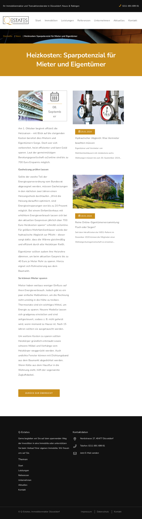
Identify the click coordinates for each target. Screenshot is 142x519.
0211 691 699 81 (129, 6)
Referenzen (83, 20)
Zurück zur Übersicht (39, 393)
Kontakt (132, 20)
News (18, 36)
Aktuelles (119, 20)
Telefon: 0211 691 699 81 (89, 445)
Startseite (7, 36)
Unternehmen (102, 20)
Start (38, 20)
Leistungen (67, 20)
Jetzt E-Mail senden (86, 453)
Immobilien (51, 20)
